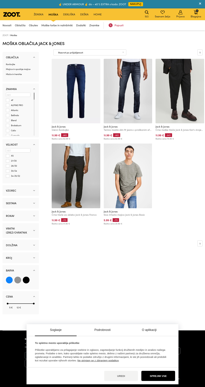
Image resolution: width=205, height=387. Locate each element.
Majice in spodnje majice (18, 69)
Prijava (180, 14)
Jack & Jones (59, 126)
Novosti (7, 25)
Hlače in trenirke (14, 74)
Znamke (94, 25)
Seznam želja (162, 14)
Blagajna (196, 13)
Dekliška (69, 14)
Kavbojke (10, 64)
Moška (53, 14)
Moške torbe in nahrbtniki (57, 25)
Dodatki (81, 25)
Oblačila (20, 25)
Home (98, 14)
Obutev (33, 25)
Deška (84, 14)
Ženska (38, 14)
